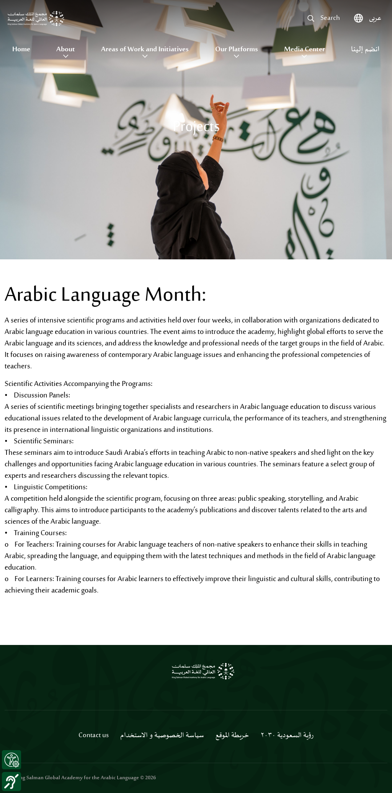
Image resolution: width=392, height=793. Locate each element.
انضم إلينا (365, 50)
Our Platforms (236, 50)
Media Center (304, 50)
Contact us (93, 735)
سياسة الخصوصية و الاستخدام (162, 735)
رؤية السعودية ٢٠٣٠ (287, 735)
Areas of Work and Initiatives (145, 50)
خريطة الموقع (232, 735)
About (65, 50)
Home (21, 50)
